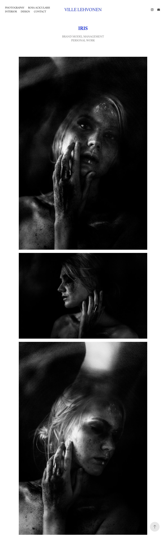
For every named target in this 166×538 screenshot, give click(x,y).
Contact (40, 11)
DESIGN (25, 11)
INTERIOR (11, 11)
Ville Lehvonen (83, 9)
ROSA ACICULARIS (39, 7)
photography (14, 7)
